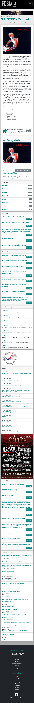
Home (17, 659)
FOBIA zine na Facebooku (17, 695)
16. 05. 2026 (5, 320)
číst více (29, 218)
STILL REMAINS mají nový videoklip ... (12, 384)
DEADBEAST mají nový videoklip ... (11, 426)
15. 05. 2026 (5, 315)
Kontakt (17, 665)
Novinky (17, 661)
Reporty (17, 680)
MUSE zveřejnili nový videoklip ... (11, 416)
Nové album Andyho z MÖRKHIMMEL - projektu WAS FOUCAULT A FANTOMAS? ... (16, 390)
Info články (17, 682)
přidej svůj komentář (23, 170)
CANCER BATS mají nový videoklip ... (12, 396)
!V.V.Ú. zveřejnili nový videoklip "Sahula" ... (13, 431)
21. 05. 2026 (5, 345)
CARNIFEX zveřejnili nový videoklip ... (12, 401)
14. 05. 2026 (5, 310)
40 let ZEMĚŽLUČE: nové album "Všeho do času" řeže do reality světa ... (16, 373)
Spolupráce (17, 667)
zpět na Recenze (6, 16)
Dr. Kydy (17, 687)
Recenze (17, 676)
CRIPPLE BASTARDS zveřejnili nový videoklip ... (14, 406)
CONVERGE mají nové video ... (10, 411)
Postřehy (17, 685)
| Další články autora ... (17, 132)
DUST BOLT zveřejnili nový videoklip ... (12, 421)
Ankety (17, 683)
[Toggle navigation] (30, 4)
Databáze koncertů (17, 663)
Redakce (17, 668)
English (17, 689)
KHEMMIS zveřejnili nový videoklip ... (12, 379)
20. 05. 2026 (5, 340)
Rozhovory (17, 678)
